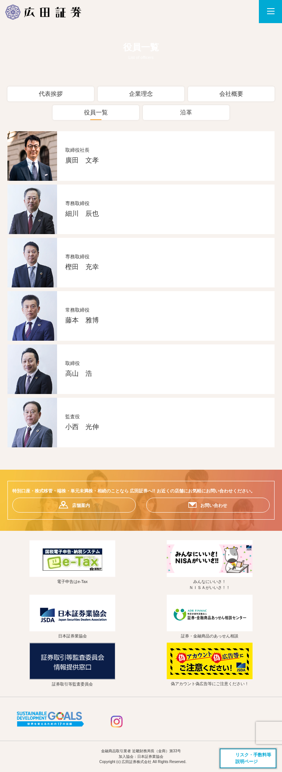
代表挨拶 (51, 94)
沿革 (186, 112)
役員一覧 (96, 112)
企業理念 (141, 94)
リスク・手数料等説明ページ (253, 758)
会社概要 (231, 94)
